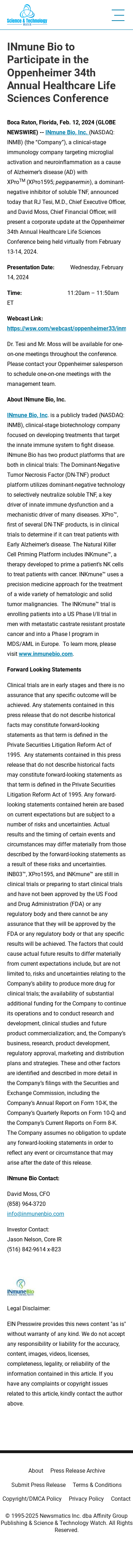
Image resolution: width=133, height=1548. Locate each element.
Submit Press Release (38, 1485)
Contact (121, 1498)
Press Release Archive (77, 1470)
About (35, 1470)
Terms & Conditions (97, 1485)
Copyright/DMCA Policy (32, 1498)
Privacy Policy (86, 1498)
